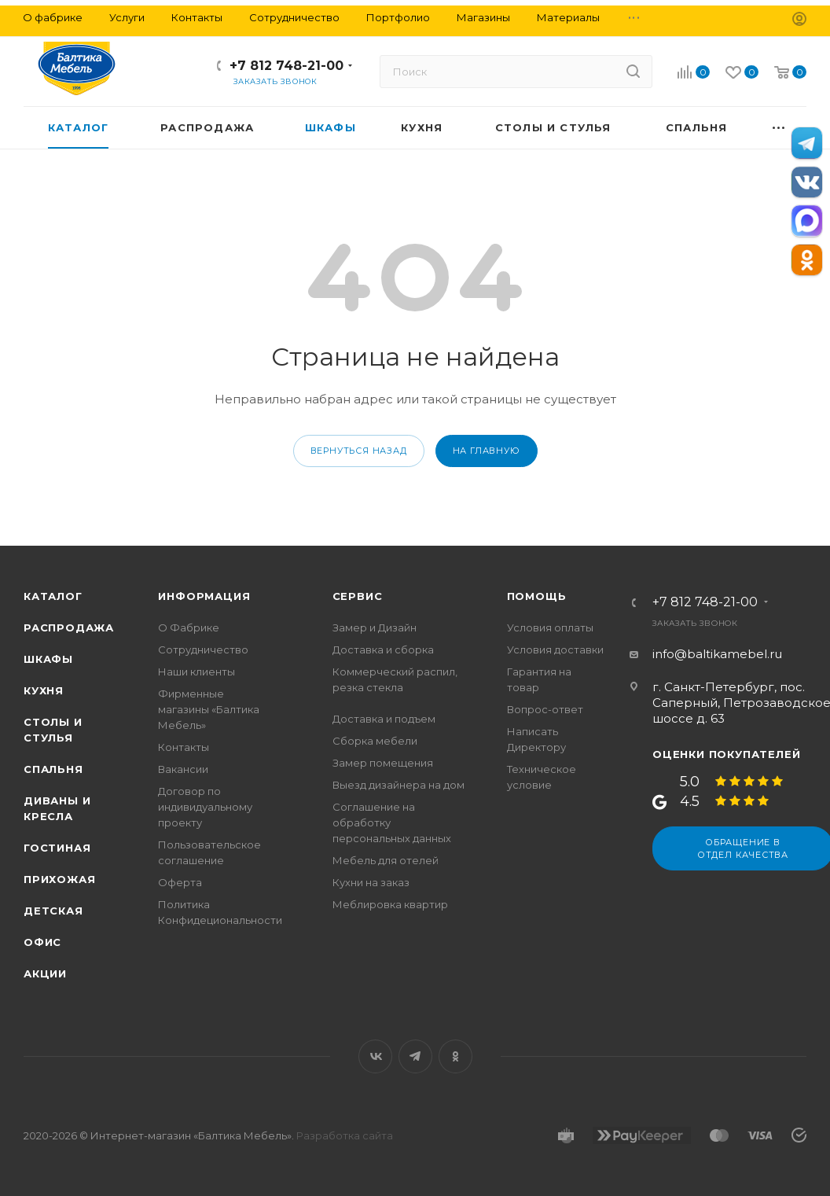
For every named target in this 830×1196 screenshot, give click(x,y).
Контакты (183, 747)
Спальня (53, 769)
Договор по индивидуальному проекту (205, 807)
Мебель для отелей (385, 860)
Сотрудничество (203, 649)
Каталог (53, 596)
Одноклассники (455, 1056)
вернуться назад (358, 450)
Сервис (357, 596)
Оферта (180, 882)
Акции (45, 973)
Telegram (415, 1056)
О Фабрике (188, 627)
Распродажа (69, 627)
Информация (204, 596)
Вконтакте (375, 1056)
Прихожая (59, 879)
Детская (53, 910)
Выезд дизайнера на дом (398, 784)
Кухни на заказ (370, 882)
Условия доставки (555, 649)
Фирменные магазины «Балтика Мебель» (208, 709)
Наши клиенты (196, 671)
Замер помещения (382, 762)
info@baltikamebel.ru (717, 653)
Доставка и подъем (383, 718)
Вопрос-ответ (545, 709)
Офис (42, 942)
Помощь (537, 596)
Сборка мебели (374, 740)
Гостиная (57, 847)
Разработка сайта (344, 1135)
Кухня (44, 690)
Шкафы (48, 659)
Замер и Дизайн (374, 627)
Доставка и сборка (383, 649)
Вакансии (183, 769)
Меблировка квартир (390, 904)
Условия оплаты (550, 627)
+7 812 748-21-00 (286, 65)
